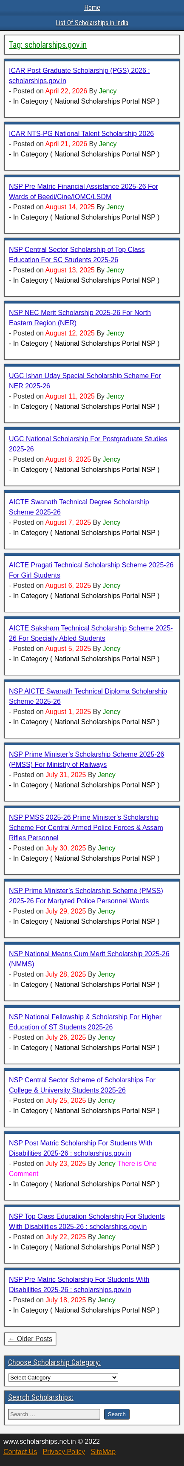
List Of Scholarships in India (92, 23)
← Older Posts (30, 1338)
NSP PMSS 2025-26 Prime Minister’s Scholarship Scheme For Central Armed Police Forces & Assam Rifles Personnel (86, 827)
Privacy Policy (63, 1451)
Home (92, 7)
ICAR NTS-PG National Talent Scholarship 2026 (81, 133)
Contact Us (20, 1451)
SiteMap (103, 1451)
